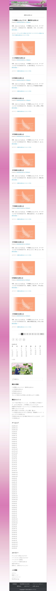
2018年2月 (14, 445)
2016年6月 (14, 484)
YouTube (24, 339)
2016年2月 (14, 492)
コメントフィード (16, 577)
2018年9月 (14, 431)
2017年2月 (14, 468)
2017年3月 (14, 466)
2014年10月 (15, 523)
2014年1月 (14, 540)
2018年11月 (15, 427)
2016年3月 (14, 490)
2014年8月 (14, 526)
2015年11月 (15, 497)
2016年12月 (15, 472)
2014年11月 (15, 521)
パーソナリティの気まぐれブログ (20, 557)
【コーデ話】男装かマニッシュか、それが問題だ (24, 402)
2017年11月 (15, 451)
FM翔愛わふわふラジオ (20, 2)
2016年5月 (14, 486)
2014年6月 (14, 530)
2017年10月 (15, 453)
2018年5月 (14, 439)
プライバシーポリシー (38, 584)
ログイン (14, 573)
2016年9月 (14, 478)
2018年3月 (14, 443)
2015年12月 (15, 495)
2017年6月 (14, 461)
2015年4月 (14, 511)
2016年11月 (15, 474)
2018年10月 (15, 429)
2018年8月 (14, 433)
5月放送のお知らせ (17, 278)
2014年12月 (15, 519)
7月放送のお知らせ (16, 416)
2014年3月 (14, 536)
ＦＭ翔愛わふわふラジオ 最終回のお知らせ (25, 20)
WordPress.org (15, 579)
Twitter (16, 339)
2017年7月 (14, 459)
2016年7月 (14, 482)
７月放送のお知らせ (18, 206)
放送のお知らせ (18, 35)
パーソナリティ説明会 (17, 559)
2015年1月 (14, 517)
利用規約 (15, 584)
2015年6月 (14, 507)
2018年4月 (14, 441)
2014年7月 (14, 528)
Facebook (13, 339)
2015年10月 (15, 499)
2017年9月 (14, 455)
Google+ (20, 339)
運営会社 (19, 586)
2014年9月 (14, 524)
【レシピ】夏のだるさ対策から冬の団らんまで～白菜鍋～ (26, 395)
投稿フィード (15, 575)
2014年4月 (14, 534)
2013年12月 (15, 542)
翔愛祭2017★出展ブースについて (20, 406)
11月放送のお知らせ (18, 78)
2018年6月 (14, 437)
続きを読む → (15, 29)
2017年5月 (14, 462)
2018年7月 (14, 435)
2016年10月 (15, 476)
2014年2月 (14, 538)
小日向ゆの (28, 22)
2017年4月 (14, 464)
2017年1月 (14, 470)
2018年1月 (14, 447)
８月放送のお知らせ (18, 170)
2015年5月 (14, 509)
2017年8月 (14, 457)
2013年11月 (15, 544)
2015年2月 (14, 515)
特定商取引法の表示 (25, 584)
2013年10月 (15, 546)
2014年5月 (14, 532)
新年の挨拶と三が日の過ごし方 (19, 410)
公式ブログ (27, 586)
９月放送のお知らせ (18, 134)
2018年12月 (15, 426)
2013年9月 (14, 548)
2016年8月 (14, 480)
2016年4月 (14, 488)
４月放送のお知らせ (18, 314)
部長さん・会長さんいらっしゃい (20, 565)
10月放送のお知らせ (18, 98)
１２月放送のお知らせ (18, 58)
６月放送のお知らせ (18, 242)
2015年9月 (14, 501)
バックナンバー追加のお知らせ (19, 561)
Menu (11, 8)
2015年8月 (14, 503)
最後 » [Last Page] (41, 334)
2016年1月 (14, 493)
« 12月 (13, 359)
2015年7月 (14, 505)
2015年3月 (14, 513)
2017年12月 (15, 449)
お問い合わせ (36, 586)
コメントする (26, 35)
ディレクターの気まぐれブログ (24, 33)
